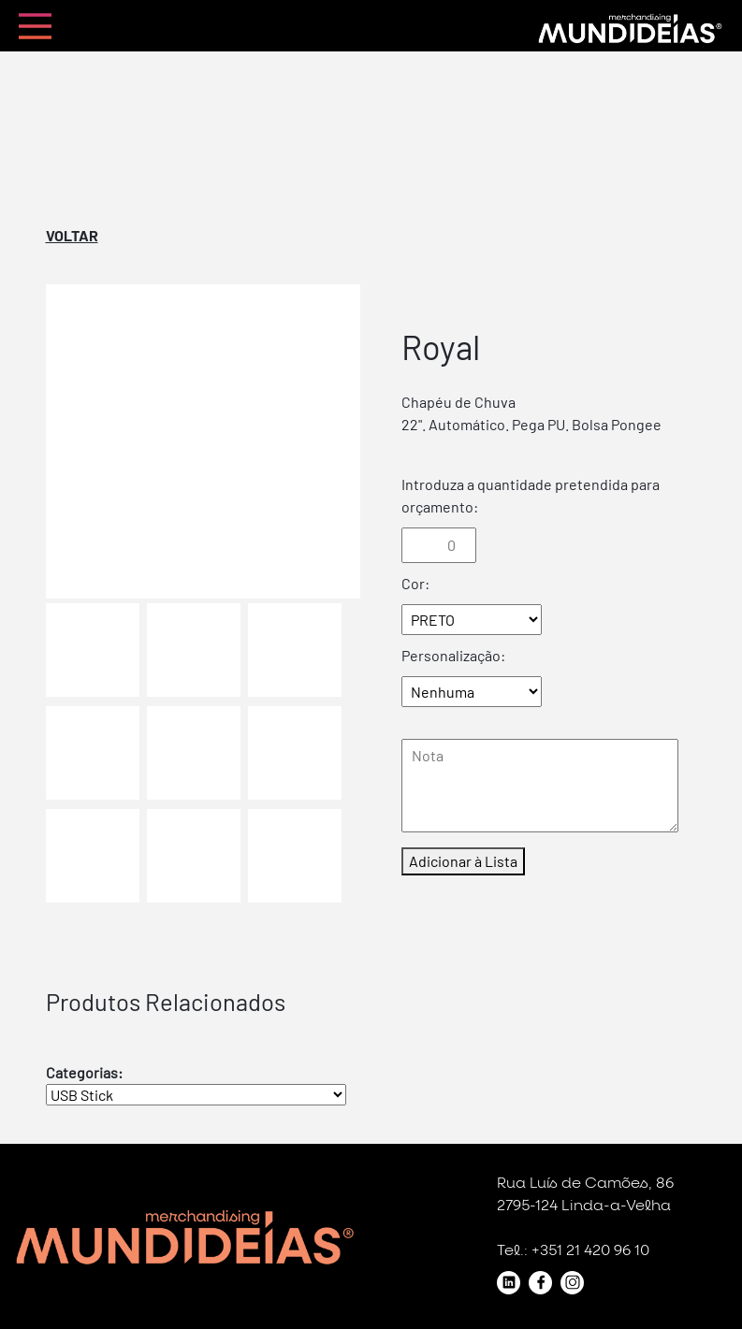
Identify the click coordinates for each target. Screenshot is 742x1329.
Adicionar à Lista (463, 861)
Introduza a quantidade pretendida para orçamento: (530, 495)
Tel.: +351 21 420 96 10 (573, 1250)
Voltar (72, 235)
